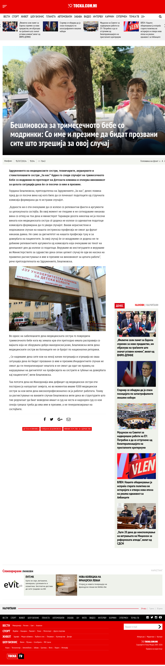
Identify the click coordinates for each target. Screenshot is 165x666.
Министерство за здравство (77, 429)
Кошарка (23, 632)
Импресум (141, 638)
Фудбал (15, 632)
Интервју (98, 16)
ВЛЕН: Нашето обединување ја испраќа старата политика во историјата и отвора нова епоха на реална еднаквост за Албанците (151, 29)
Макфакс (8, 161)
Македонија (17, 626)
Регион (25, 626)
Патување (50, 638)
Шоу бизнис (37, 16)
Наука (7, 649)
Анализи (39, 626)
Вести (6, 16)
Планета (51, 16)
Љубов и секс (40, 638)
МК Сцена (47, 643)
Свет (32, 626)
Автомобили (65, 16)
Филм (22, 643)
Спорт (15, 16)
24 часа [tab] (143, 609)
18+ (143, 16)
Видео (87, 16)
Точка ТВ (134, 16)
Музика (29, 643)
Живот (24, 16)
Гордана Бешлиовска (51, 429)
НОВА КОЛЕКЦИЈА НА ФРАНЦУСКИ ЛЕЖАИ (91, 580)
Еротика (44, 649)
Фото (84, 619)
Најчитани (9, 610)
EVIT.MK (30, 578)
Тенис (39, 632)
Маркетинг (151, 638)
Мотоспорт (47, 632)
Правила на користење (154, 650)
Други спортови (59, 632)
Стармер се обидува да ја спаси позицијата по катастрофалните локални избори (70, 27)
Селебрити (38, 643)
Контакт (159, 638)
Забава (78, 16)
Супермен (121, 16)
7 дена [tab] (151, 609)
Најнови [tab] (139, 305)
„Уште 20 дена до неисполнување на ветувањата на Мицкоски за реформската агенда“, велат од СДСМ (136, 539)
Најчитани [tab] (152, 305)
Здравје (16, 638)
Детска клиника (31, 429)
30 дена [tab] (159, 609)
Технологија (16, 649)
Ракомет (32, 632)
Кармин (109, 16)
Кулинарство (60, 638)
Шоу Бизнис (10, 643)
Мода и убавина (27, 638)
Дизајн (69, 638)
